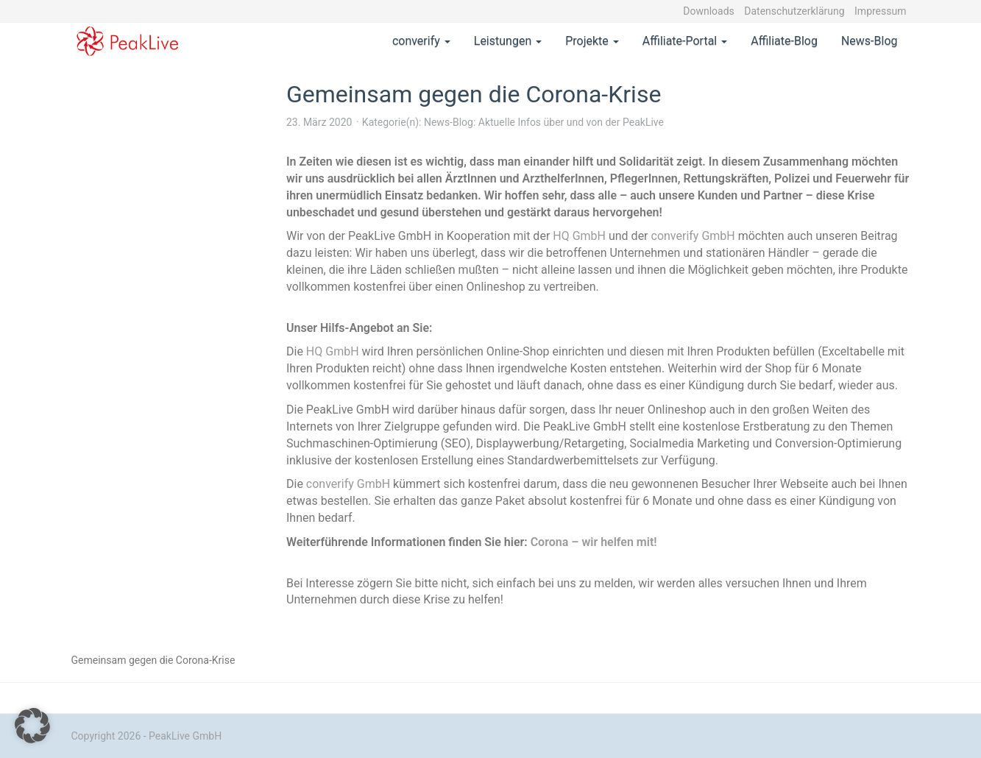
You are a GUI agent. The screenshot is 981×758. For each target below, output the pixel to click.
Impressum (880, 11)
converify (421, 41)
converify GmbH (693, 236)
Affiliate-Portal (684, 41)
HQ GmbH (579, 236)
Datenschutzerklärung (794, 11)
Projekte (592, 41)
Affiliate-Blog (784, 41)
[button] (32, 725)
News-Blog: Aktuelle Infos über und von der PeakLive (544, 122)
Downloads (708, 11)
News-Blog (869, 41)
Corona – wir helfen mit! (594, 542)
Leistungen (508, 41)
